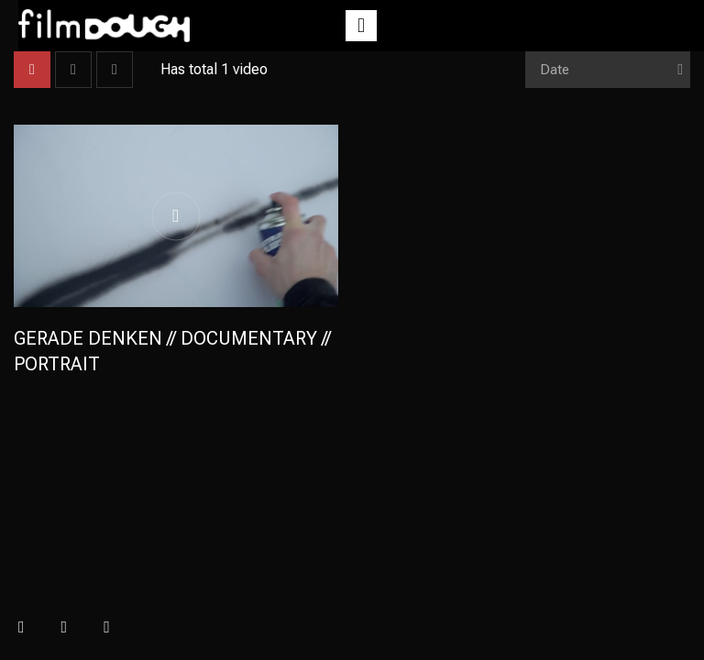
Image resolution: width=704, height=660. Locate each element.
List (73, 69)
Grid (32, 69)
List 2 (114, 69)
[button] (361, 25)
